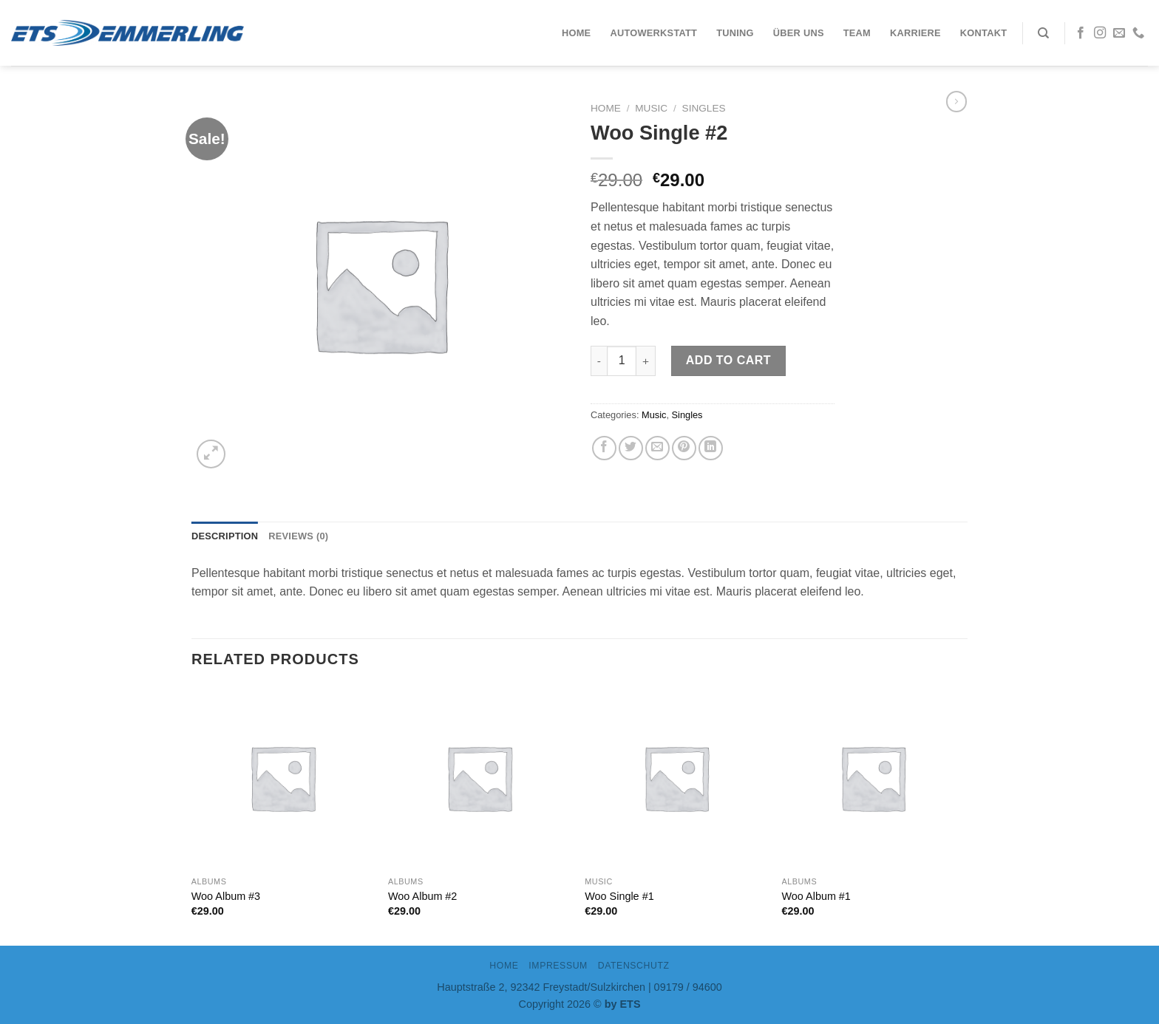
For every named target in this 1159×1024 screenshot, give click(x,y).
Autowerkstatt (653, 32)
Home (576, 32)
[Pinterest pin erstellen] (684, 448)
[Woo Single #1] (676, 777)
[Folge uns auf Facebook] (1081, 33)
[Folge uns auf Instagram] (1100, 33)
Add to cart (728, 360)
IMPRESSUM (558, 965)
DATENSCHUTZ (634, 965)
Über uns (798, 32)
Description (224, 536)
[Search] (1043, 33)
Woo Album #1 (816, 896)
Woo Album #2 (422, 896)
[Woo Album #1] (873, 777)
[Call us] (1138, 33)
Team (857, 32)
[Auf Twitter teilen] (631, 448)
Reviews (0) (298, 536)
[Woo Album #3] (282, 777)
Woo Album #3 (225, 896)
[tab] (224, 536)
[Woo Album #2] (479, 777)
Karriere (915, 32)
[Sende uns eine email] (1119, 33)
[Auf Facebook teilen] (604, 448)
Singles (704, 108)
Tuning (735, 32)
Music (651, 108)
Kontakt (983, 32)
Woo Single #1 (619, 896)
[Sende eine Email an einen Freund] (657, 448)
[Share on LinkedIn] (711, 448)
